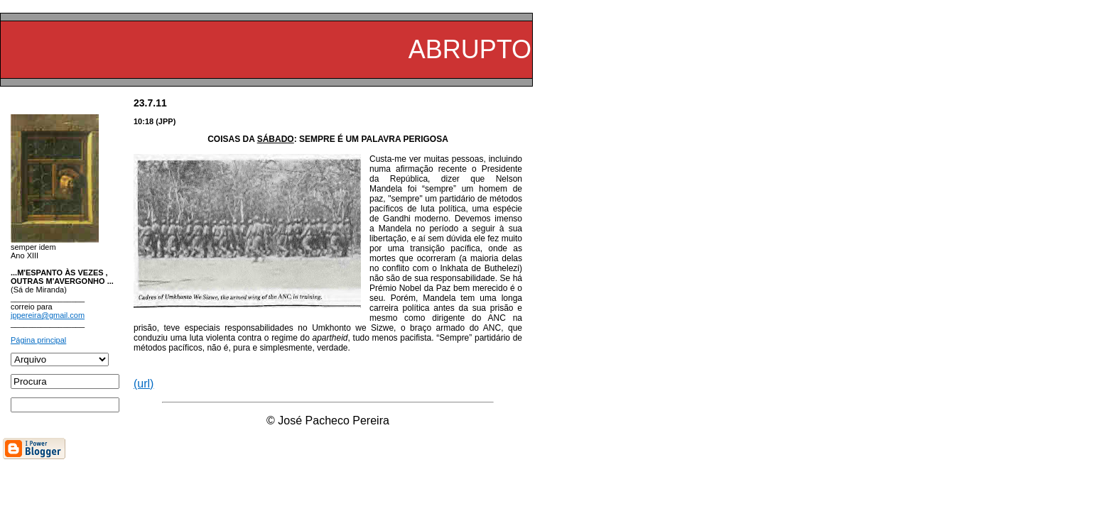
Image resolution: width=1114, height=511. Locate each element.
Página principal (38, 340)
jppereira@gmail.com (48, 315)
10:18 (143, 121)
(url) (143, 384)
